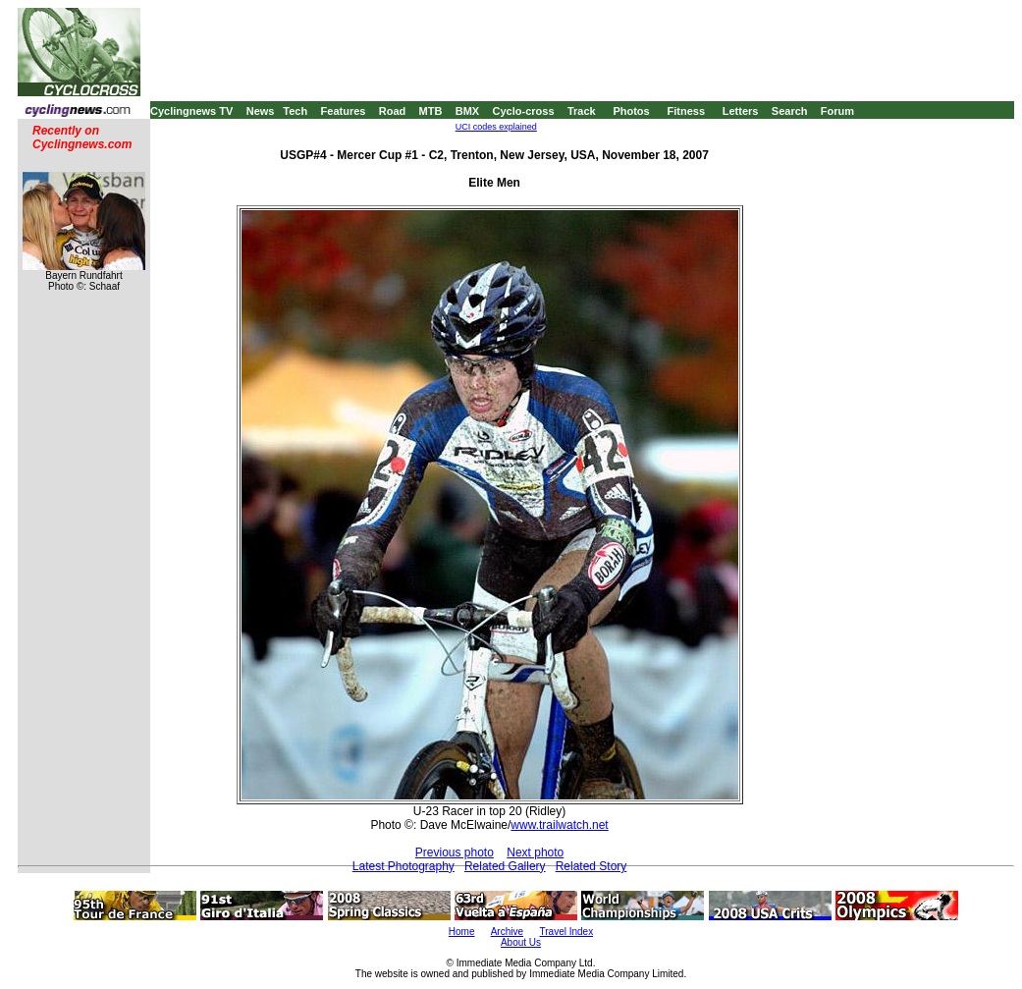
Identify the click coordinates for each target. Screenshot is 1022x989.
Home (462, 931)
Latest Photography (403, 866)
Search (790, 111)
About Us (521, 942)
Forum (837, 111)
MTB (431, 111)
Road (392, 111)
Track (581, 111)
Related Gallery (505, 866)
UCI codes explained (496, 127)
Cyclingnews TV (191, 111)
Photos (631, 111)
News (260, 111)
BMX (467, 111)
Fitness (686, 111)
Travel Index (567, 931)
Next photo (535, 852)
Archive (507, 931)
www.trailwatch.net (559, 825)
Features (343, 111)
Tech (295, 111)
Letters (741, 111)
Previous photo (454, 852)
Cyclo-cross (524, 111)
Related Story (591, 866)
